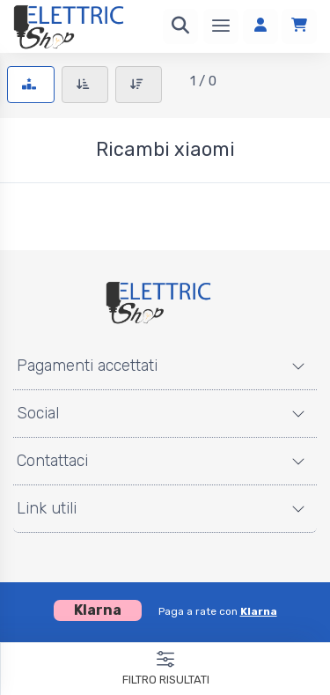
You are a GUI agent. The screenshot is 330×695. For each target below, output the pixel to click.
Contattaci (52, 460)
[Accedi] (260, 26)
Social (38, 413)
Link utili (47, 508)
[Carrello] (299, 26)
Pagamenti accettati (87, 365)
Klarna (258, 611)
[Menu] (220, 26)
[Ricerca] (180, 26)
